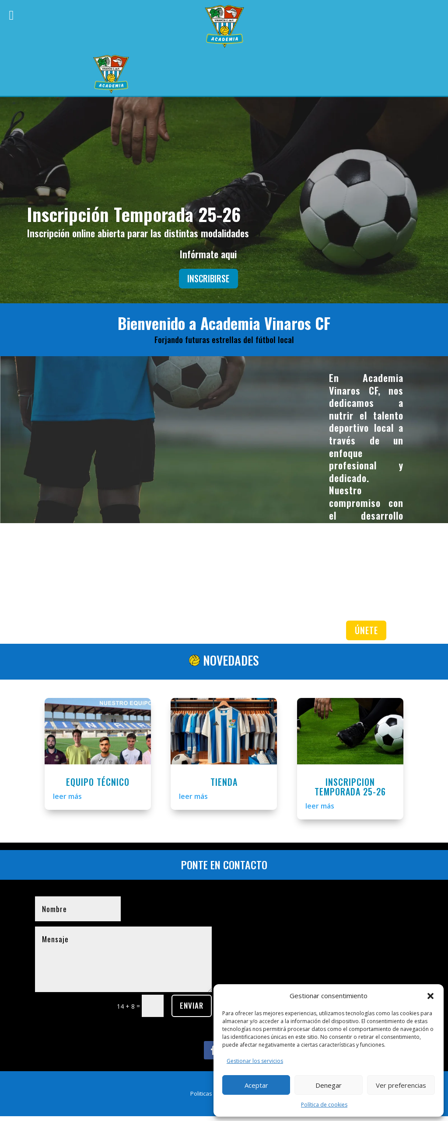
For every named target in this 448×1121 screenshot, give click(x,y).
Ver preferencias (401, 1085)
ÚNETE (366, 634)
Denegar (328, 1085)
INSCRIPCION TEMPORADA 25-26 (350, 791)
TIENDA (224, 786)
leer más (67, 800)
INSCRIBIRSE (208, 279)
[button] (430, 996)
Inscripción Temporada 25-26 (134, 214)
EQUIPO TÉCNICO (98, 786)
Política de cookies (324, 1104)
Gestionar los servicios (255, 1061)
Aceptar (256, 1085)
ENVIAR (191, 1010)
